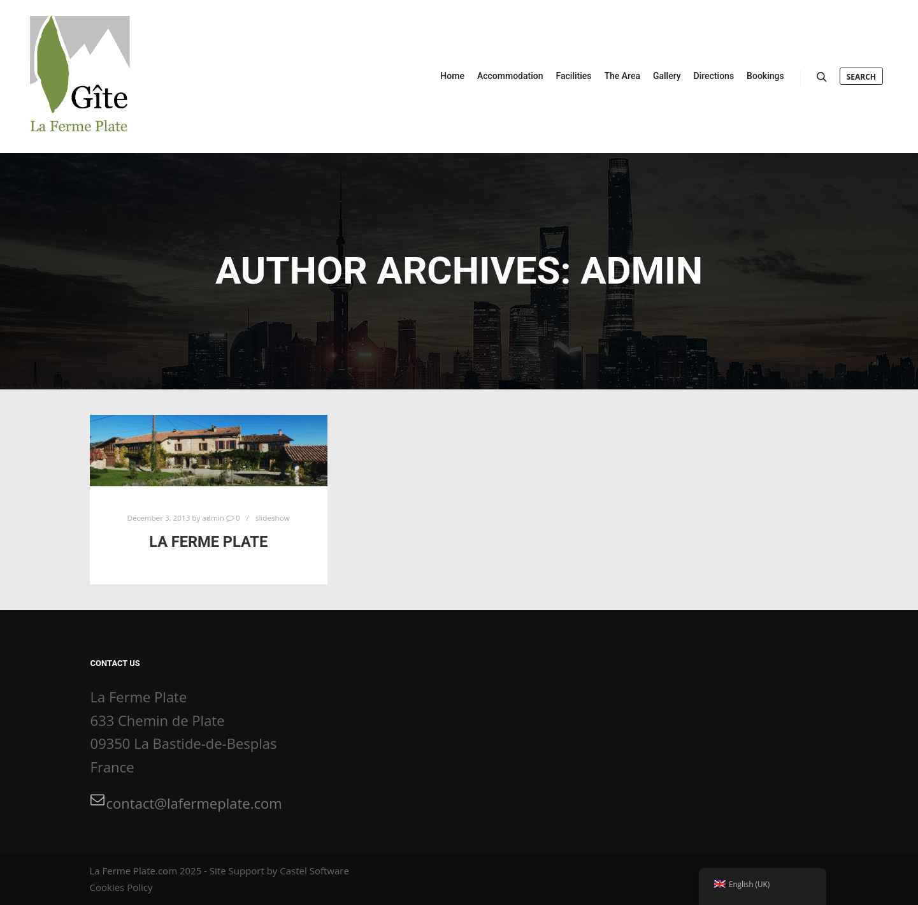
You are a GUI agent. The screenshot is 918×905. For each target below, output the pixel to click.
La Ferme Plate (208, 542)
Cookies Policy (121, 887)
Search (861, 76)
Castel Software (314, 870)
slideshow (272, 518)
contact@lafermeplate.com (186, 802)
